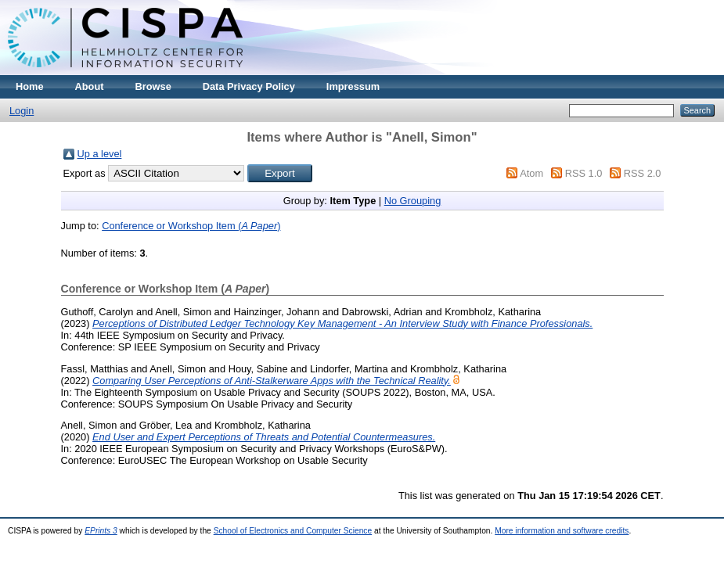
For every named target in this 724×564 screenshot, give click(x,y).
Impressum (353, 86)
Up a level (99, 154)
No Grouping (412, 201)
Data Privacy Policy (249, 86)
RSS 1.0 (584, 173)
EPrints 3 (101, 530)
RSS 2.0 (642, 173)
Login (21, 111)
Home (30, 86)
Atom (531, 173)
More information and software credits (562, 530)
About (89, 86)
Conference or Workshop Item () (191, 226)
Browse (153, 86)
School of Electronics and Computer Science (293, 530)
